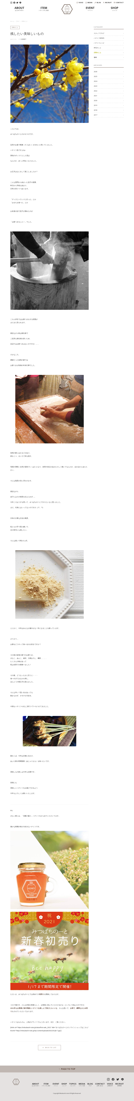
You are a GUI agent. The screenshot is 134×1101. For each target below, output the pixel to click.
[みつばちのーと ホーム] (67, 9)
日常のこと (24, 21)
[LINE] (20, 3)
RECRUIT (107, 2)
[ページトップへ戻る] (67, 1069)
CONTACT (119, 2)
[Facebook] (14, 3)
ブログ (17, 21)
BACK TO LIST (49, 1047)
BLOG (97, 2)
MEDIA (89, 2)
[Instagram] (11, 3)
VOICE (79, 2)
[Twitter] (17, 3)
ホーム (12, 21)
